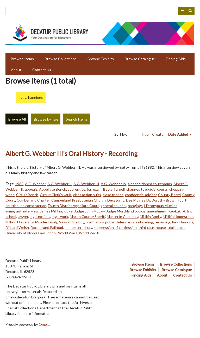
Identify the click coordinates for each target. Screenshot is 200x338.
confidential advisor (141, 194)
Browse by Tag (46, 119)
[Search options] (182, 11)
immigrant (13, 211)
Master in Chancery (122, 216)
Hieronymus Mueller (160, 205)
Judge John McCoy (89, 211)
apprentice (76, 189)
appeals (31, 189)
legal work (60, 216)
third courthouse (152, 227)
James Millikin (51, 211)
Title (145, 134)
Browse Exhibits (101, 59)
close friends (113, 194)
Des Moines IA (138, 200)
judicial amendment (151, 211)
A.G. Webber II (59, 183)
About (16, 69)
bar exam (94, 189)
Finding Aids (176, 59)
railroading (144, 222)
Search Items (77, 119)
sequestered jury (78, 227)
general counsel (113, 205)
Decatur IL (115, 200)
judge (68, 211)
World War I (67, 233)
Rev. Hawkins (182, 222)
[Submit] (190, 11)
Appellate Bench (52, 189)
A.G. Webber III (86, 183)
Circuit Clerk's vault (56, 194)
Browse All (17, 119)
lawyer (23, 216)
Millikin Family (150, 216)
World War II (89, 233)
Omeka (45, 324)
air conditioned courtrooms (150, 183)
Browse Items (22, 59)
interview (31, 211)
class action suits (87, 194)
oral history (95, 222)
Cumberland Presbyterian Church (78, 200)
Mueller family (46, 222)
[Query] (100, 11)
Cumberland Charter (33, 200)
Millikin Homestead (178, 216)
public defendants (120, 222)
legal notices (40, 216)
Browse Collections (61, 59)
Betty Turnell (114, 189)
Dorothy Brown (164, 200)
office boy (76, 222)
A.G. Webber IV (113, 183)
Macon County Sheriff (87, 216)
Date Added (178, 134)
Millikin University (19, 222)
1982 (19, 183)
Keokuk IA (176, 211)
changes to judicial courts (147, 189)
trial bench (176, 227)
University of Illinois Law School (31, 233)
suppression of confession (115, 227)
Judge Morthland (120, 211)
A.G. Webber (35, 183)
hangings (135, 205)
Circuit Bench (27, 194)
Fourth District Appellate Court (73, 205)
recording (162, 222)
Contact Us (41, 69)
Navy (63, 222)
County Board (169, 194)
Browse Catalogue (140, 59)
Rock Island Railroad (46, 227)
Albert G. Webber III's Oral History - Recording (71, 153)
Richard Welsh (17, 227)
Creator (159, 134)
